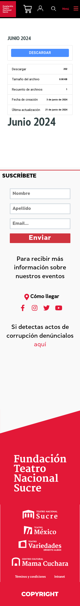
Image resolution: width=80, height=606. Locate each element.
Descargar (40, 53)
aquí (40, 345)
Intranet (59, 577)
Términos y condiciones (30, 577)
